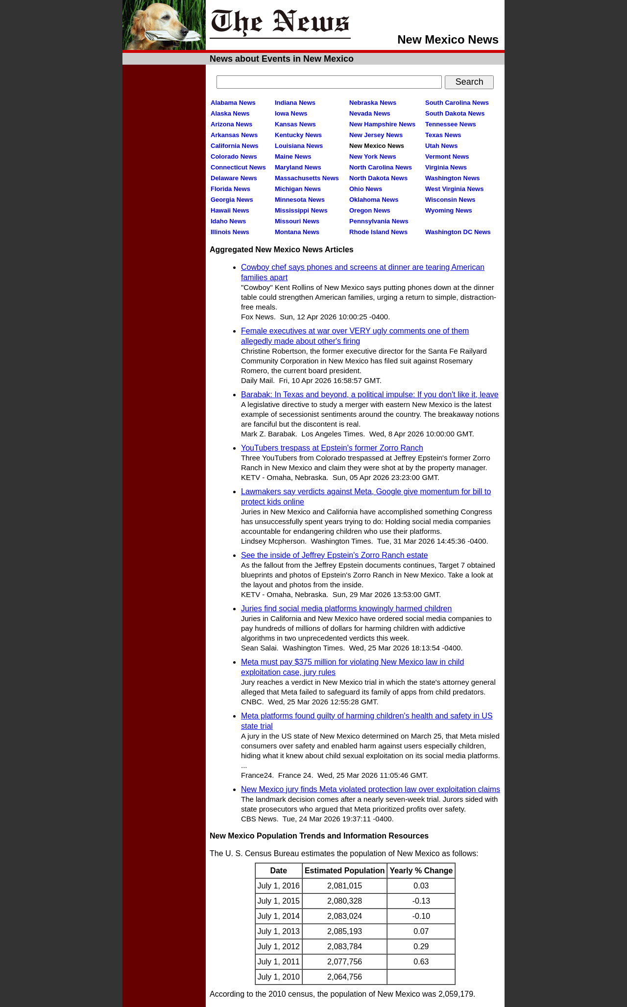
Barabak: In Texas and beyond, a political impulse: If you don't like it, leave (370, 394)
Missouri (297, 221)
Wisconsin (450, 199)
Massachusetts (307, 178)
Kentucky (298, 135)
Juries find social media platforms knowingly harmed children (346, 608)
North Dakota (378, 178)
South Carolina (457, 102)
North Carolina (380, 167)
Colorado (234, 156)
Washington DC (458, 232)
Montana (297, 232)
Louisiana (299, 145)
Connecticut (238, 167)
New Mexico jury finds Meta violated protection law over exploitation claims (370, 789)
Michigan (298, 188)
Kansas (295, 124)
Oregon (369, 210)
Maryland (298, 167)
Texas (443, 135)
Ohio (365, 188)
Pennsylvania (379, 221)
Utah (441, 145)
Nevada (369, 113)
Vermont (447, 156)
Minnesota (300, 199)
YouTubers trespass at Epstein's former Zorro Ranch (332, 448)
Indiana (295, 102)
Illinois (230, 232)
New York (372, 156)
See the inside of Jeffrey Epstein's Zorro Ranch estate (334, 555)
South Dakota (454, 113)
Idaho (228, 221)
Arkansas (234, 135)
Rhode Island (378, 232)
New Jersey (376, 135)
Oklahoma (373, 199)
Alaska (230, 113)
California (235, 145)
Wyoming (448, 210)
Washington (452, 178)
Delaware (234, 178)
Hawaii (230, 210)
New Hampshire (382, 124)
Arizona (231, 124)
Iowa (291, 113)
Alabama (233, 102)
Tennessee (450, 124)
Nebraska (372, 102)
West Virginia (454, 188)
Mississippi (301, 210)
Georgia (232, 199)
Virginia (446, 167)
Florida (230, 188)
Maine (293, 156)
